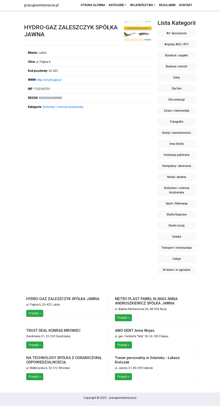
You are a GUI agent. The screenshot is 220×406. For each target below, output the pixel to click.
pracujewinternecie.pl (41, 5)
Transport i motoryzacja (176, 247)
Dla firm (177, 88)
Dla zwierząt (176, 99)
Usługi (177, 258)
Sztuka (176, 236)
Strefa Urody (176, 225)
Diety (176, 77)
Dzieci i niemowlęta (176, 110)
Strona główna (93, 5)
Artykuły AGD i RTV (176, 44)
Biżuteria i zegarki (176, 55)
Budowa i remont (176, 66)
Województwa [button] (141, 5)
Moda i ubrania (176, 177)
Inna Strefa (177, 144)
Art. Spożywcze (176, 33)
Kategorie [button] (116, 5)
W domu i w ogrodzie (176, 270)
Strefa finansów (176, 214)
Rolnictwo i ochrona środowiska (62, 107)
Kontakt (185, 5)
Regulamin (167, 5)
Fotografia (176, 121)
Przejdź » (35, 313)
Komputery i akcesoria (176, 166)
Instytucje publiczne (177, 155)
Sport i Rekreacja (176, 203)
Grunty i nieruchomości (176, 132)
